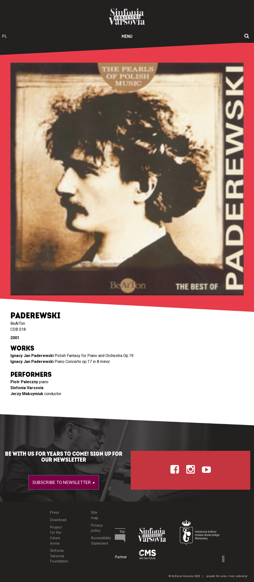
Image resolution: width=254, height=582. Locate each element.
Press (54, 512)
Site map (94, 515)
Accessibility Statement (97, 541)
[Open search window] (246, 36)
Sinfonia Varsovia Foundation (56, 556)
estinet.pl (241, 576)
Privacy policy (97, 528)
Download (56, 520)
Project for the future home (56, 535)
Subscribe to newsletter (62, 482)
